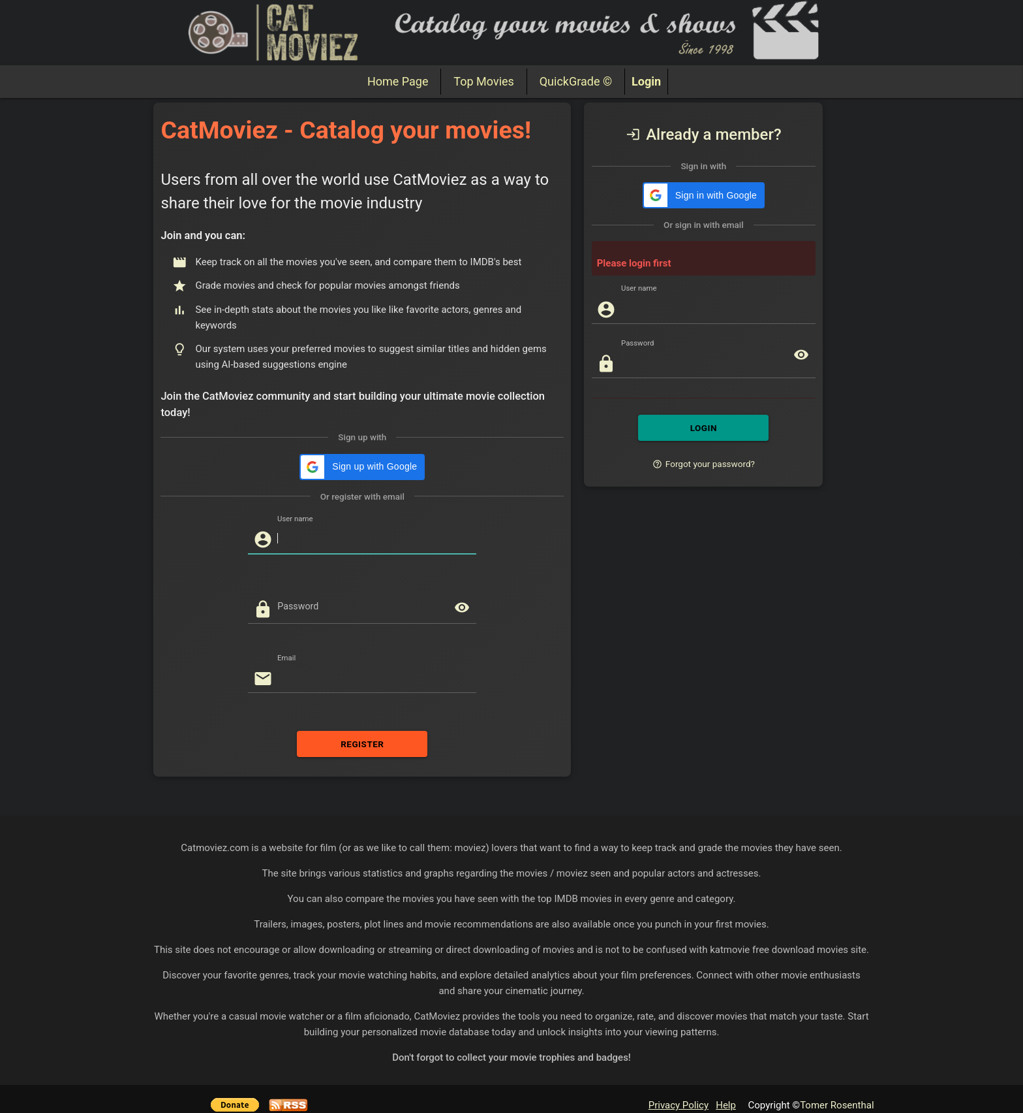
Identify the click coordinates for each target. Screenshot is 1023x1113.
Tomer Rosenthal (837, 1105)
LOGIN (703, 428)
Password (297, 606)
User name (295, 518)
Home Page (397, 81)
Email (286, 657)
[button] (362, 467)
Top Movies (483, 81)
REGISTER (362, 744)
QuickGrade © (576, 81)
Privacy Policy (679, 1105)
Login (646, 81)
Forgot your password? (703, 464)
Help (726, 1105)
